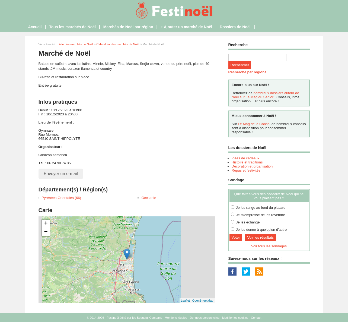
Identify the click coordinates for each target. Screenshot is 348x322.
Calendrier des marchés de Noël (117, 44)
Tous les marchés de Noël (72, 27)
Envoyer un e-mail (61, 173)
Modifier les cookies (235, 317)
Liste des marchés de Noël (75, 44)
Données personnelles (204, 317)
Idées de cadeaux (246, 158)
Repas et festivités (246, 170)
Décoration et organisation (252, 166)
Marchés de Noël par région (128, 27)
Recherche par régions (247, 72)
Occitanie (149, 198)
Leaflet (185, 300)
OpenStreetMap (202, 300)
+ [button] (45, 224)
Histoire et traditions (247, 162)
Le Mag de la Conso (253, 124)
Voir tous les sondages (269, 246)
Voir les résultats (260, 237)
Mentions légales (176, 317)
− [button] (45, 232)
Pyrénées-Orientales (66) (61, 198)
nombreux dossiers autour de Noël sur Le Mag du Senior (265, 95)
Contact (256, 317)
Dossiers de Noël (235, 27)
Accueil (35, 27)
